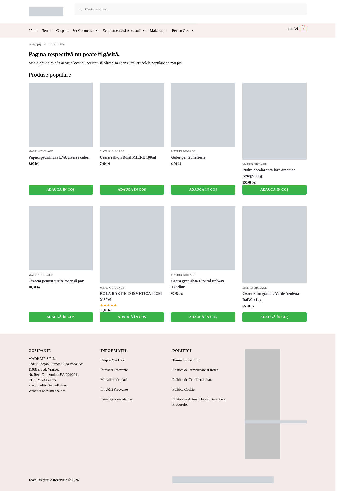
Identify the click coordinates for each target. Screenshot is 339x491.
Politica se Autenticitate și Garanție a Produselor (198, 401)
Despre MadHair (112, 360)
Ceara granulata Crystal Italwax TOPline (197, 284)
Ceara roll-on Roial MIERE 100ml (128, 157)
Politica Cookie (183, 389)
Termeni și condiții (185, 360)
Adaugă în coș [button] (61, 189)
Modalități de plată (114, 379)
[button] (297, 29)
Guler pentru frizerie (188, 157)
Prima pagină (37, 44)
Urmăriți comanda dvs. (117, 399)
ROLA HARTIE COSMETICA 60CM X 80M (131, 296)
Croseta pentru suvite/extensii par (56, 281)
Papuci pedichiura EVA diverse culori (59, 157)
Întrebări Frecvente (114, 370)
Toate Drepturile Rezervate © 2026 (54, 480)
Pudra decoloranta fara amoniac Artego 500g (268, 173)
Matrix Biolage (41, 151)
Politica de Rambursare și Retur (195, 370)
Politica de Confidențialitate (192, 379)
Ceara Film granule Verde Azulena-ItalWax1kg (271, 296)
